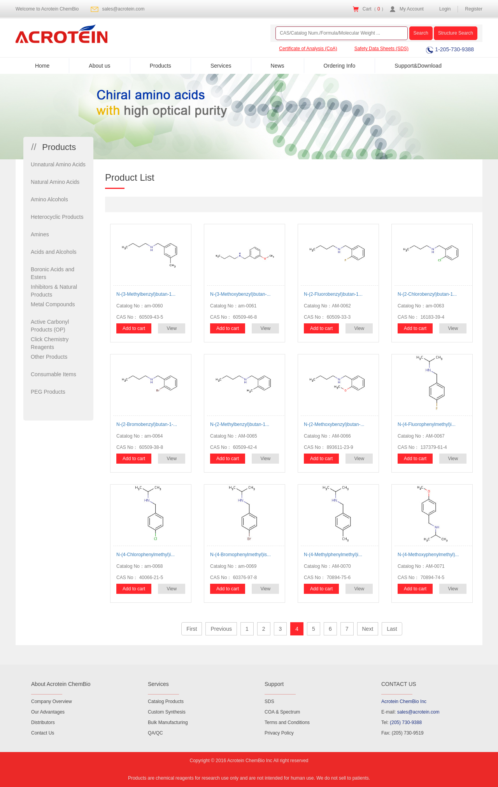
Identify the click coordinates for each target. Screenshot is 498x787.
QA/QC (155, 733)
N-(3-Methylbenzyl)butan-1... (145, 294)
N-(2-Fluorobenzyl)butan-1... (333, 294)
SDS (269, 701)
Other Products (49, 357)
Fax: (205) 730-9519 (402, 733)
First (191, 629)
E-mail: (410, 712)
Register (473, 9)
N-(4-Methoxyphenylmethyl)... (428, 554)
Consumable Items (53, 374)
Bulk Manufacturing (168, 722)
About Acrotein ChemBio (61, 684)
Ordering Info (340, 66)
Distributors (43, 722)
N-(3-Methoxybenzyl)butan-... (240, 294)
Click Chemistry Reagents (49, 343)
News (277, 66)
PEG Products (48, 392)
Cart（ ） (374, 9)
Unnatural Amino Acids (58, 164)
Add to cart (134, 328)
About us (99, 66)
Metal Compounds (53, 304)
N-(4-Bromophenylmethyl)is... (240, 554)
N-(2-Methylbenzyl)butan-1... (239, 424)
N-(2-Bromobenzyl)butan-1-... (146, 424)
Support (274, 684)
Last (392, 629)
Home (42, 66)
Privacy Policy (279, 733)
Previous (220, 629)
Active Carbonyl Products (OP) (50, 326)
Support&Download (418, 66)
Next (368, 629)
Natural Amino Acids (55, 182)
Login (445, 9)
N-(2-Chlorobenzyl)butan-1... (427, 294)
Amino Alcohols (49, 199)
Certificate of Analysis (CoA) (308, 48)
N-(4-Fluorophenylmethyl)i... (427, 424)
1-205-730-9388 (450, 49)
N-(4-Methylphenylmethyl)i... (333, 554)
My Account (412, 9)
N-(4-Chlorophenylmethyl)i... (145, 554)
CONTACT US (398, 684)
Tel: (401, 722)
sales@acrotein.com (123, 9)
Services (220, 66)
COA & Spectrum (282, 712)
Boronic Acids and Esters (52, 273)
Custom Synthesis (167, 712)
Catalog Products (166, 701)
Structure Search (455, 33)
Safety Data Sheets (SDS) (381, 48)
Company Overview (51, 701)
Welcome (47, 9)
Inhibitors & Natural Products (54, 291)
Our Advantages (48, 712)
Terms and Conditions (287, 722)
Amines (40, 234)
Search (421, 33)
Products (160, 66)
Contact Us (42, 733)
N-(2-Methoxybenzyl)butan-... (334, 424)
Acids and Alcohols (54, 252)
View (172, 328)
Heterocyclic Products (57, 217)
